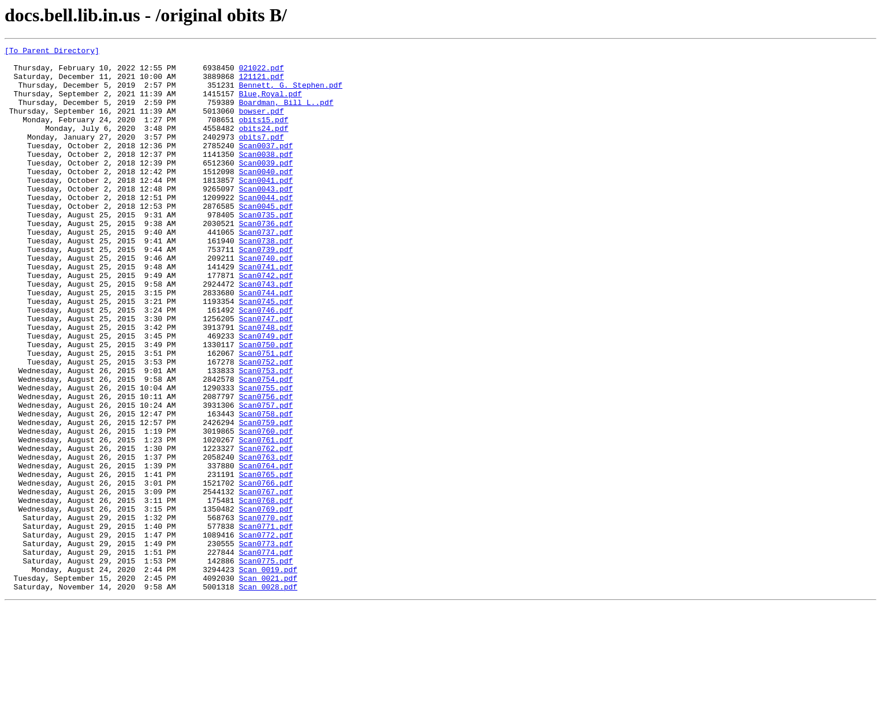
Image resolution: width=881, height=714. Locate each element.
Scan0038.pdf (266, 176)
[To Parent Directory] (52, 52)
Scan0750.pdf (266, 405)
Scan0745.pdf (266, 353)
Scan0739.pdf (266, 290)
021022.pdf (261, 72)
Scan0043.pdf (266, 218)
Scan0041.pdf (266, 207)
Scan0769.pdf (266, 602)
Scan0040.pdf (266, 197)
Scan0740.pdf (266, 301)
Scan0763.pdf (266, 540)
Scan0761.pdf (266, 519)
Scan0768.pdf (266, 592)
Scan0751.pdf (266, 415)
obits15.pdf (264, 135)
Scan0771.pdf (266, 623)
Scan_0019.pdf (268, 675)
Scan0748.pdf (266, 384)
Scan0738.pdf (266, 280)
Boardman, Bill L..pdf (286, 114)
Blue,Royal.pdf (270, 104)
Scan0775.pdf (266, 664)
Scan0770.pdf (266, 612)
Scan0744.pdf (266, 342)
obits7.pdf (261, 156)
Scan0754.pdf (266, 446)
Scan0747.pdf (266, 374)
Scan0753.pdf (266, 436)
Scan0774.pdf (266, 654)
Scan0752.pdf (266, 425)
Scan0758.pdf (266, 488)
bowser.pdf (261, 124)
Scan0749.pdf (266, 394)
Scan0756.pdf (266, 467)
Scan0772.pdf (266, 633)
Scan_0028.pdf (268, 695)
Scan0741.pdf (266, 311)
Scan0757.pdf (266, 477)
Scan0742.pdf (266, 322)
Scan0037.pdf (266, 166)
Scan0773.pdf (266, 643)
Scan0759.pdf (266, 498)
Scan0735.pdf (266, 249)
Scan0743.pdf (266, 332)
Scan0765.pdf (266, 560)
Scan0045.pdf (266, 239)
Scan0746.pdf (266, 363)
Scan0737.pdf (266, 270)
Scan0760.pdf (266, 508)
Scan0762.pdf (266, 529)
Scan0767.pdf (266, 581)
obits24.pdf (264, 145)
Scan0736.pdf (266, 259)
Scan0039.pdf (266, 187)
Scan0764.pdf (266, 550)
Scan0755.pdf (266, 457)
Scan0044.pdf (266, 228)
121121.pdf (261, 83)
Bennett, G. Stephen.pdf (290, 93)
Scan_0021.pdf (268, 685)
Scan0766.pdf (266, 571)
